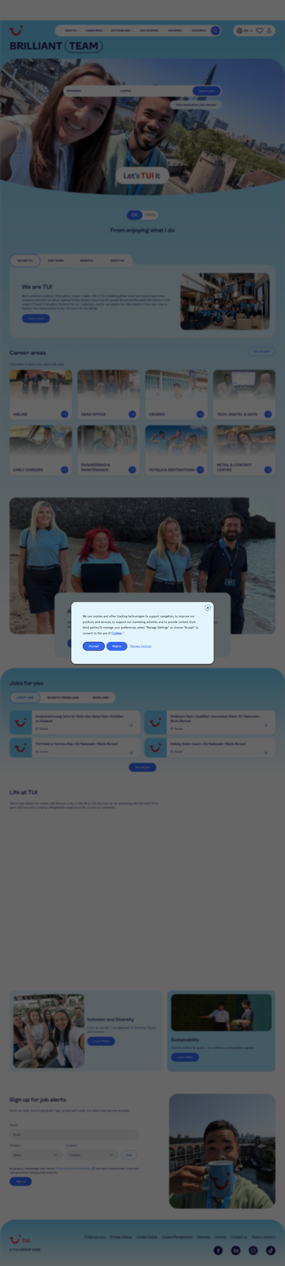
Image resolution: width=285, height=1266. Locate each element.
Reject (116, 646)
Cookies (116, 633)
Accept (94, 646)
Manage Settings (140, 646)
